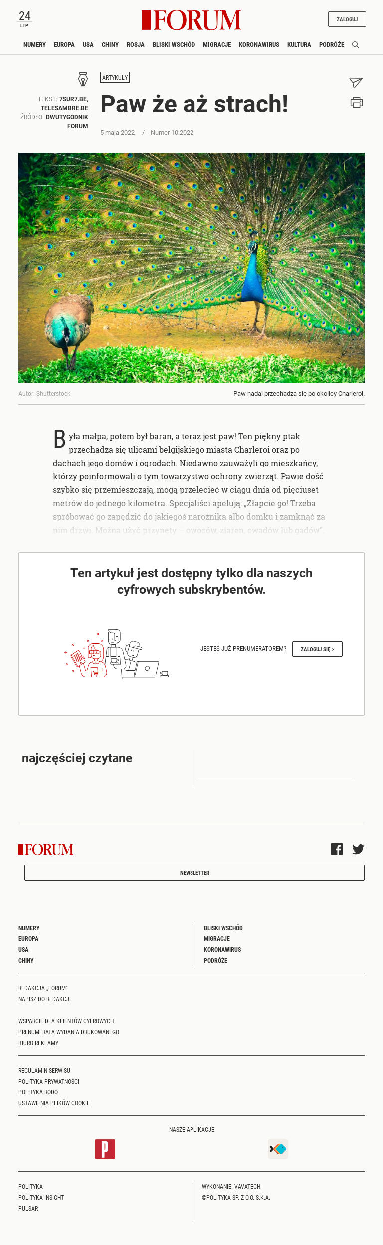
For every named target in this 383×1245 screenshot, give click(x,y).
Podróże (331, 44)
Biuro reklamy (38, 1043)
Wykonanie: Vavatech (231, 1186)
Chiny (110, 44)
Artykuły (115, 77)
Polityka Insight (41, 1197)
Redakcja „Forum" (43, 988)
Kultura (299, 44)
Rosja (136, 44)
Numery (34, 44)
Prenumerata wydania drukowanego (68, 1032)
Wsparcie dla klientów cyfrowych (66, 1021)
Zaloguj (347, 19)
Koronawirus (259, 44)
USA (88, 44)
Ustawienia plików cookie (54, 1103)
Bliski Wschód (174, 44)
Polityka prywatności (48, 1081)
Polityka (30, 1186)
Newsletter (194, 872)
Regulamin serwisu (44, 1070)
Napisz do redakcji (44, 999)
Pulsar (28, 1208)
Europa (64, 44)
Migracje (217, 44)
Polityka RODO (38, 1092)
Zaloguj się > (317, 649)
